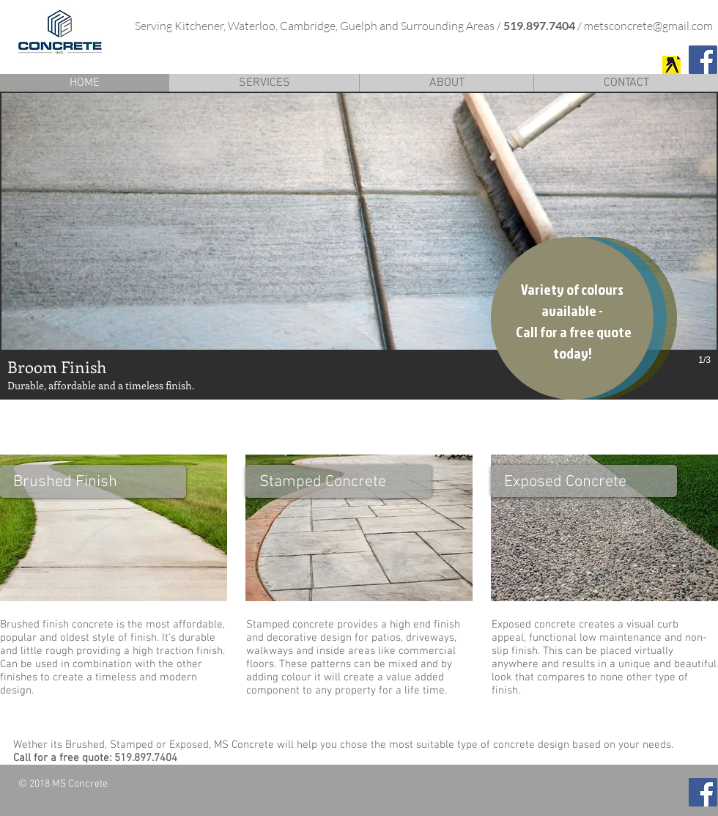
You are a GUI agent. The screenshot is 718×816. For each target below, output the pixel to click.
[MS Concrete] (671, 65)
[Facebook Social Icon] (703, 59)
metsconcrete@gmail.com (648, 25)
